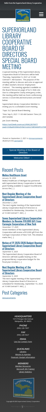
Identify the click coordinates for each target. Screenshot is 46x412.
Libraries (23, 352)
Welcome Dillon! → (23, 158)
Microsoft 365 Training (25, 369)
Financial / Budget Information (23, 357)
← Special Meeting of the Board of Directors (23, 151)
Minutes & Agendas (23, 355)
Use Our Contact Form (23, 341)
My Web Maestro (29, 406)
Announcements (35, 138)
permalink (18, 141)
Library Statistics (25, 372)
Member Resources (23, 366)
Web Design (15, 406)
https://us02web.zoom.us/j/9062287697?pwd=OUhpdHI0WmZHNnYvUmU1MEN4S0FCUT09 (24, 125)
